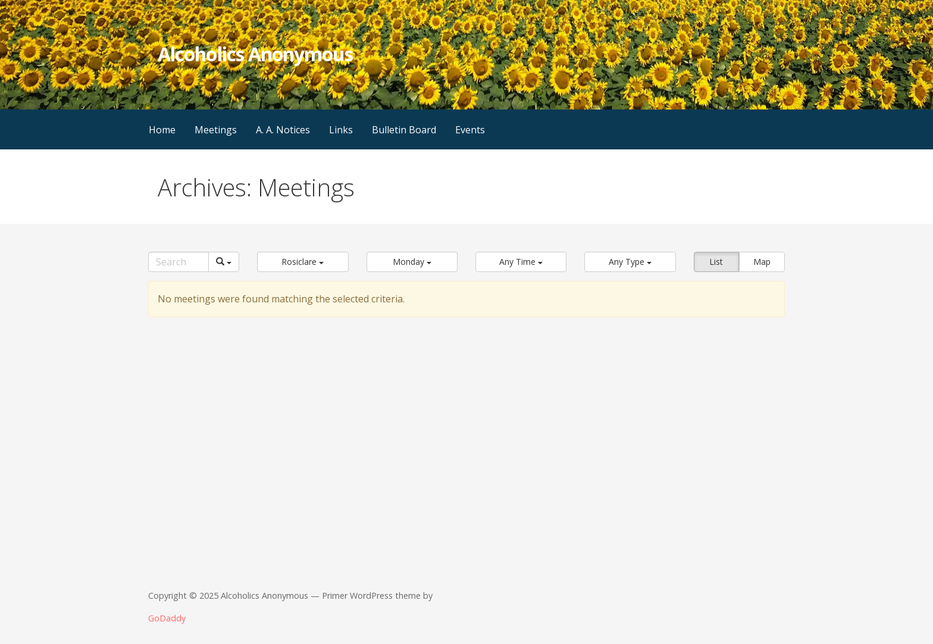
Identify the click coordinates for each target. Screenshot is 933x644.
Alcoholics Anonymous (255, 54)
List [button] (716, 261)
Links (341, 129)
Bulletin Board (404, 129)
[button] (302, 262)
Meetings (216, 129)
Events (470, 129)
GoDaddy (167, 618)
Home (162, 129)
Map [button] (762, 261)
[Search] (178, 262)
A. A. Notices (283, 129)
